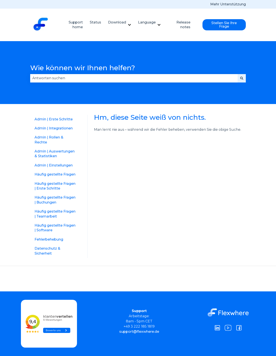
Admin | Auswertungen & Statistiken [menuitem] (54, 153)
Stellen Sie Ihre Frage (224, 24)
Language (147, 22)
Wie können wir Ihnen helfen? (82, 68)
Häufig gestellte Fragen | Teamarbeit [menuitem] (54, 213)
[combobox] (134, 78)
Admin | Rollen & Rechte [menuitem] (48, 139)
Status (95, 22)
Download (117, 22)
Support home (76, 24)
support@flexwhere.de (139, 332)
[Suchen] (242, 78)
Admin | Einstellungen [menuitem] (53, 165)
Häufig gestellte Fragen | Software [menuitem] (54, 227)
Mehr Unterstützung (228, 4)
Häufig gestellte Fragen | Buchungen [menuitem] (54, 199)
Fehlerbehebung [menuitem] (48, 239)
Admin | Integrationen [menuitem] (53, 128)
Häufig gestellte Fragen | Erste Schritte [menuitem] (54, 186)
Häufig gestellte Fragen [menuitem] (54, 174)
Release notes (183, 24)
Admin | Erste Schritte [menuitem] (53, 119)
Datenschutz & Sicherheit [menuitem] (47, 250)
